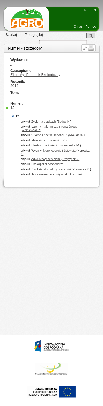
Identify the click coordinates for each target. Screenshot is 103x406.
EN (93, 10)
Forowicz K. (57, 140)
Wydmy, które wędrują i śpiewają (53, 150)
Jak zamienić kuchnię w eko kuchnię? (56, 174)
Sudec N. (64, 121)
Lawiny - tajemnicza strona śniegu (54, 126)
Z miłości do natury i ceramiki (51, 169)
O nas (78, 26)
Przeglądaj (34, 34)
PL (86, 10)
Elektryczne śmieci (44, 145)
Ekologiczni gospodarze (47, 164)
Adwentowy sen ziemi (45, 159)
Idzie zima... (39, 140)
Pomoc (91, 26)
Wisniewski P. (31, 130)
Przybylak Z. (70, 159)
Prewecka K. (77, 135)
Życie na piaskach (43, 121)
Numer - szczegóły (25, 48)
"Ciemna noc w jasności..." (49, 135)
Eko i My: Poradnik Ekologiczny (35, 75)
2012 (14, 86)
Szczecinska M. (69, 145)
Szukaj (11, 34)
